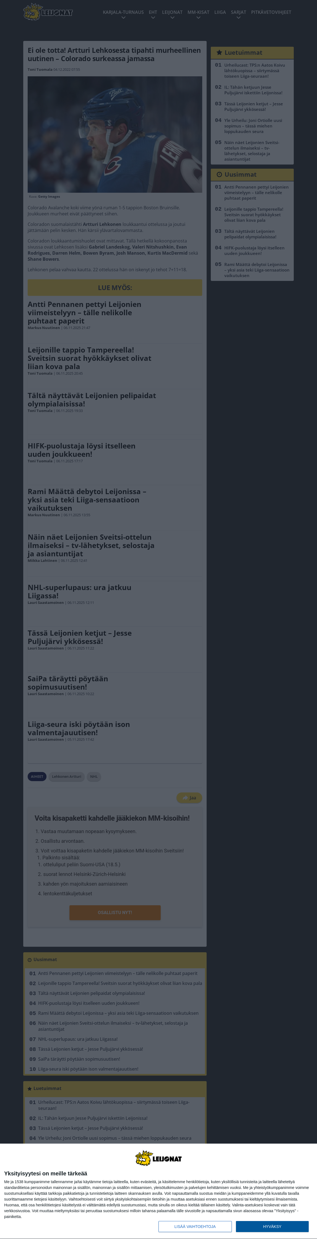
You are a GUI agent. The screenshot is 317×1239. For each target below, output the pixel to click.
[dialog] (158, 1191)
